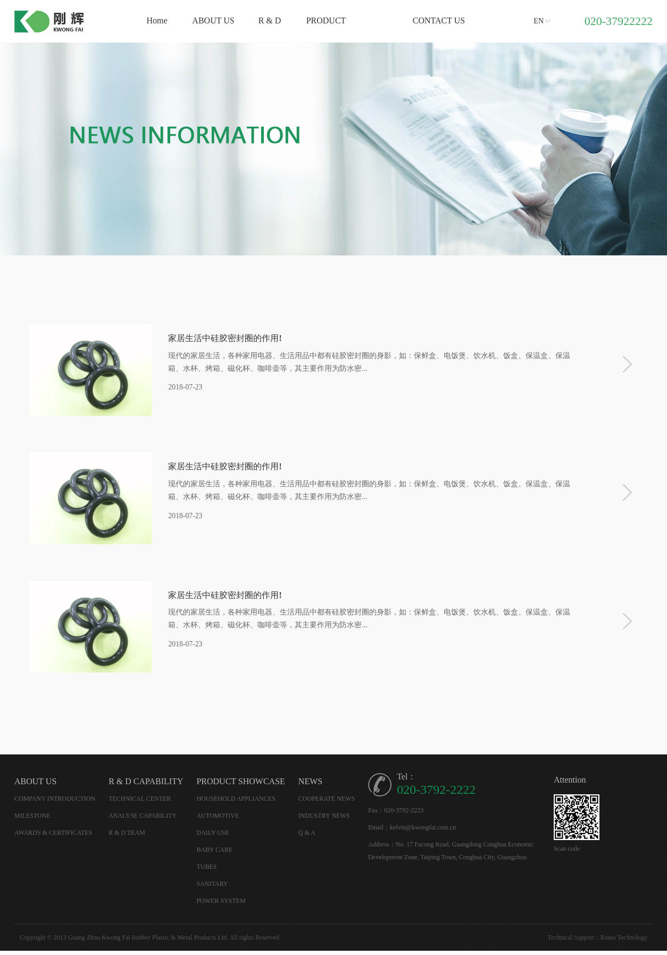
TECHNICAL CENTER (140, 803)
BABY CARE (214, 854)
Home (156, 20)
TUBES (206, 871)
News (382, 20)
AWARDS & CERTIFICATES (53, 837)
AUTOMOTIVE (217, 820)
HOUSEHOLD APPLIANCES (235, 803)
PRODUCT (326, 20)
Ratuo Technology (624, 941)
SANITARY (212, 888)
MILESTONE (32, 820)
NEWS (310, 785)
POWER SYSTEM (220, 905)
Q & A (306, 837)
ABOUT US (213, 20)
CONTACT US (439, 20)
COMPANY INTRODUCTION (54, 803)
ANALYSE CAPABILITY (143, 820)
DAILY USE (212, 837)
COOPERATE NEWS (326, 803)
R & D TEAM (127, 837)
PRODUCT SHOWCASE (240, 785)
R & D (270, 20)
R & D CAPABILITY (146, 785)
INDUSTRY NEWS (324, 820)
